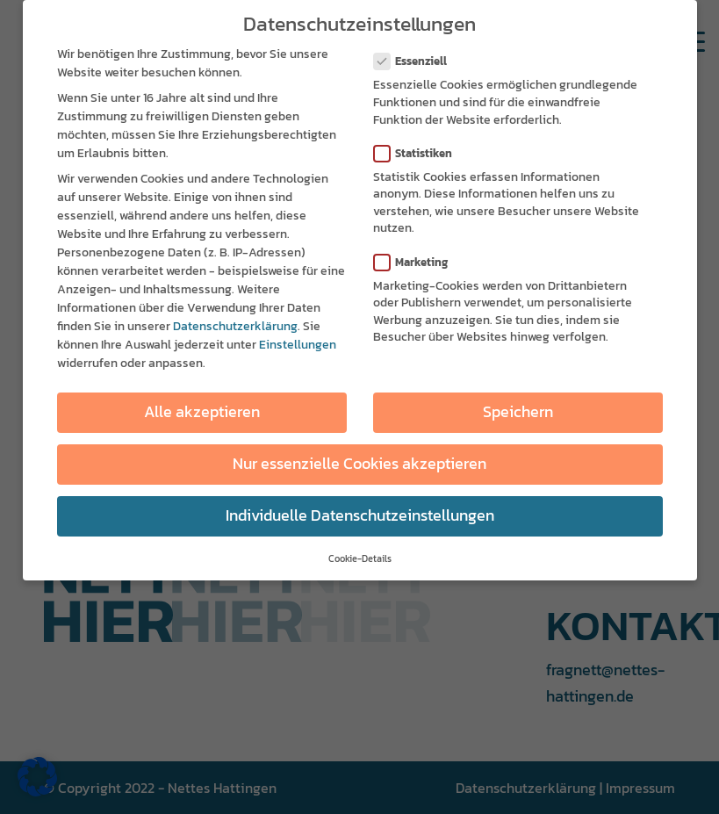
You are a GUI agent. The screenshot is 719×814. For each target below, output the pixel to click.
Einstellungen (297, 340)
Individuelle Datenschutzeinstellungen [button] (360, 511)
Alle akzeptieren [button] (202, 407)
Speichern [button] (518, 407)
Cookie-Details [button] (360, 554)
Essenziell (418, 56)
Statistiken (420, 148)
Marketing (418, 257)
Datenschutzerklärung (235, 322)
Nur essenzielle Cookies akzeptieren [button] (359, 459)
